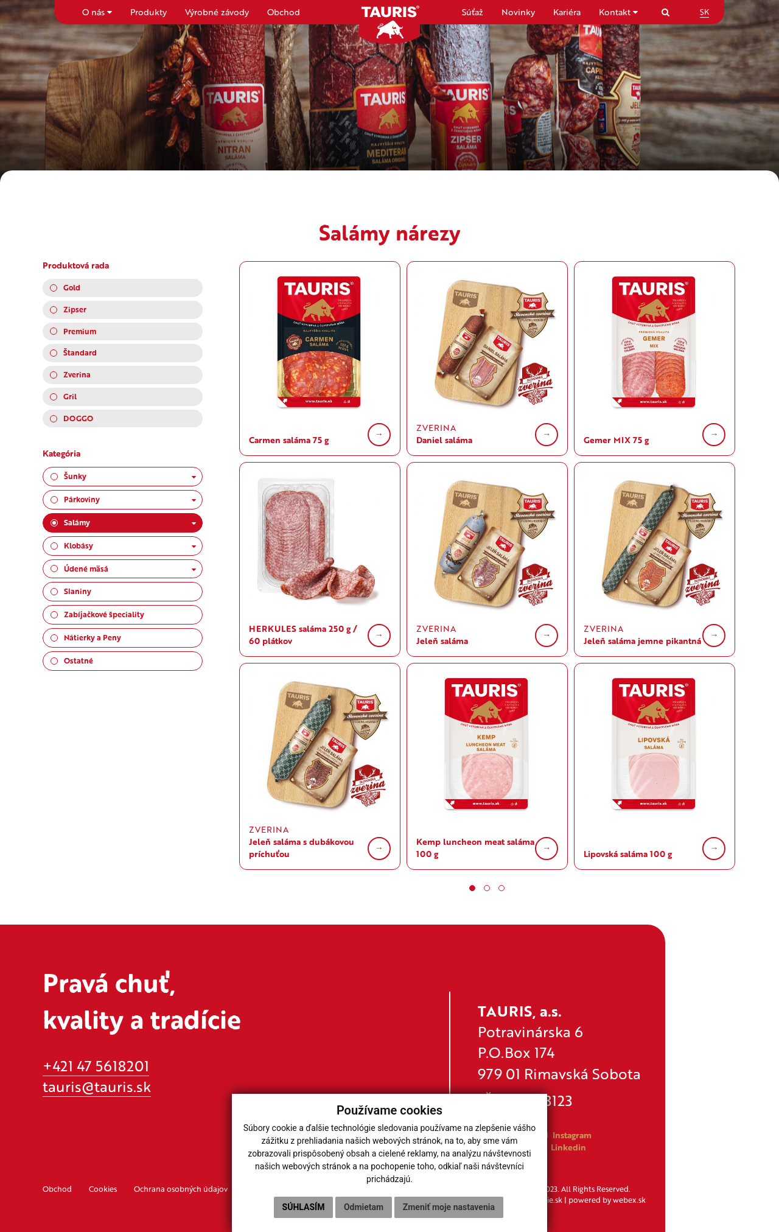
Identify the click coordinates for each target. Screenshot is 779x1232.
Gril (70, 396)
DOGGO (78, 418)
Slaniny (77, 591)
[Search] (665, 12)
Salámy (130, 522)
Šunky (130, 476)
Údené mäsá (130, 568)
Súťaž (472, 12)
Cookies (103, 1188)
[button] (472, 888)
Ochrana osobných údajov (181, 1188)
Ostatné (78, 660)
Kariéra (567, 12)
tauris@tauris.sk (97, 1086)
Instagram (566, 1135)
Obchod (283, 12)
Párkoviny (130, 499)
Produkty (148, 12)
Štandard (80, 352)
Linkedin (562, 1147)
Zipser (74, 309)
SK (704, 11)
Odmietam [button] (363, 1207)
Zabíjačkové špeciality (104, 614)
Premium (79, 331)
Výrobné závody (217, 12)
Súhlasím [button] (303, 1207)
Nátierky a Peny (92, 637)
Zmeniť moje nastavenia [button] (449, 1207)
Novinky (518, 12)
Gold (71, 287)
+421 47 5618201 (96, 1065)
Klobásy (130, 545)
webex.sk (629, 1199)
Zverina (77, 374)
